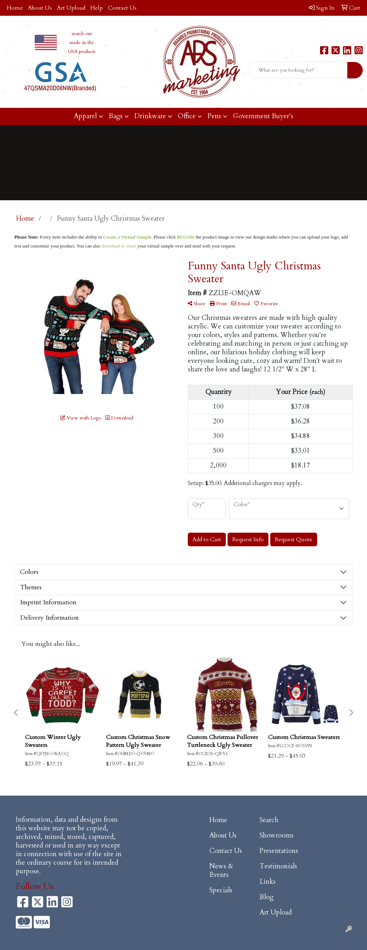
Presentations (278, 850)
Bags (116, 116)
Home (15, 8)
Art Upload (71, 8)
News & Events (221, 870)
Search (268, 820)
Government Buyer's (263, 116)
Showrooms (276, 835)
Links (267, 881)
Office (187, 116)
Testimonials (278, 866)
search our (82, 33)
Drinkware (150, 116)
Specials (220, 890)
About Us (40, 8)
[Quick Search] (298, 70)
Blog (266, 897)
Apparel (85, 116)
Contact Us (122, 8)
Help (96, 8)
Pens (214, 116)
